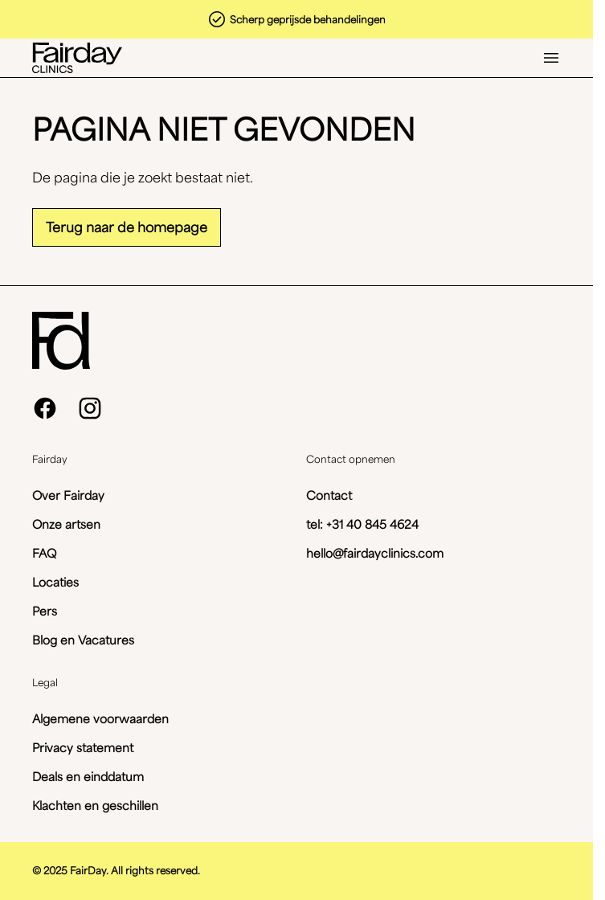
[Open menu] (551, 58)
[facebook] (45, 408)
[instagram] (90, 408)
